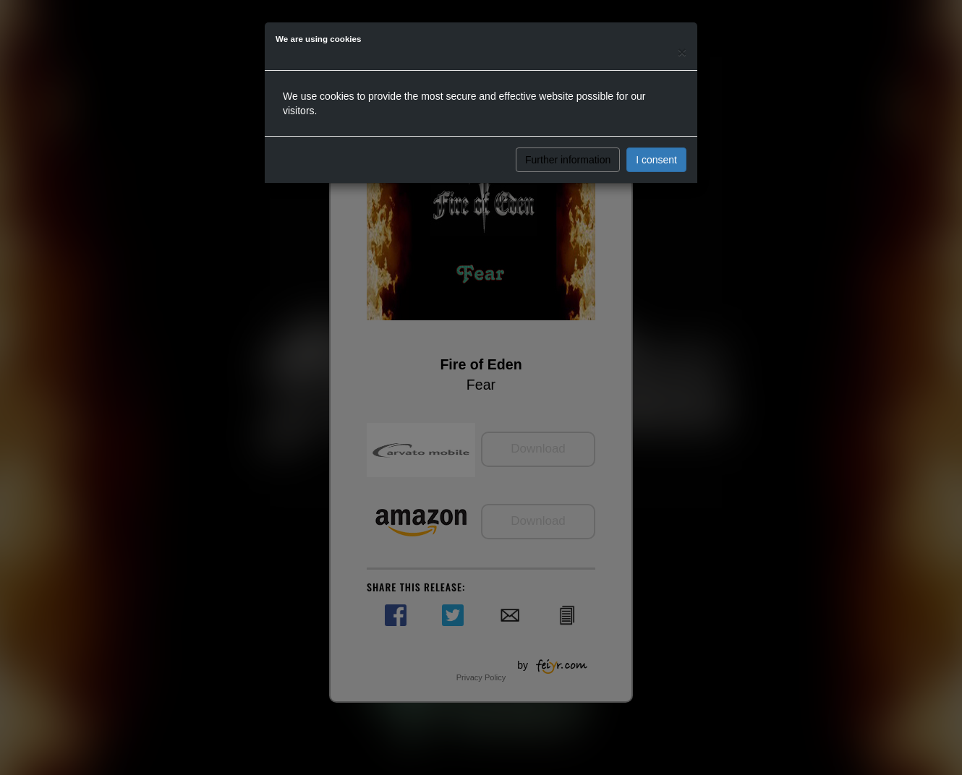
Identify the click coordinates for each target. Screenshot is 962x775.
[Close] (682, 51)
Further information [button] (567, 160)
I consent (656, 160)
